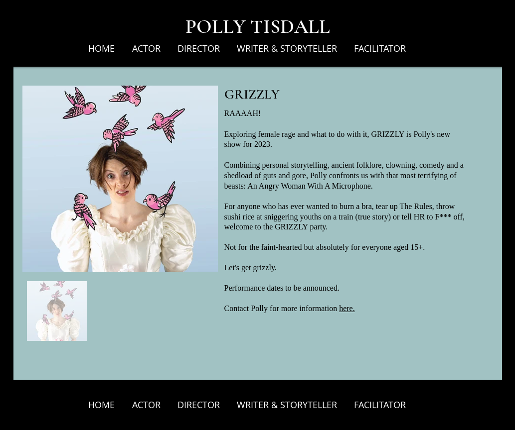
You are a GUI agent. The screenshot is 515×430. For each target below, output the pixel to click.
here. (347, 308)
